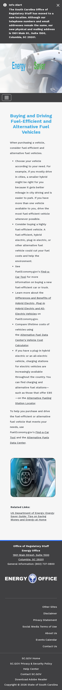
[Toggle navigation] (6, 97)
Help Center (31, 668)
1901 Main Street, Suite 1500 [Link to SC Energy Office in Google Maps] (31, 555)
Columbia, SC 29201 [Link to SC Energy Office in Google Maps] (31, 559)
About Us (51, 633)
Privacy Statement (45, 620)
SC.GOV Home (31, 658)
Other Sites (49, 606)
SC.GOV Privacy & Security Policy (31, 663)
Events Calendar (46, 639)
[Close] (58, 5)
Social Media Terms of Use (39, 626)
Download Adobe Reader (31, 679)
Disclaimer (50, 613)
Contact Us (50, 646)
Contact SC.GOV (31, 674)
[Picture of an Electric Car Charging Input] (33, 477)
